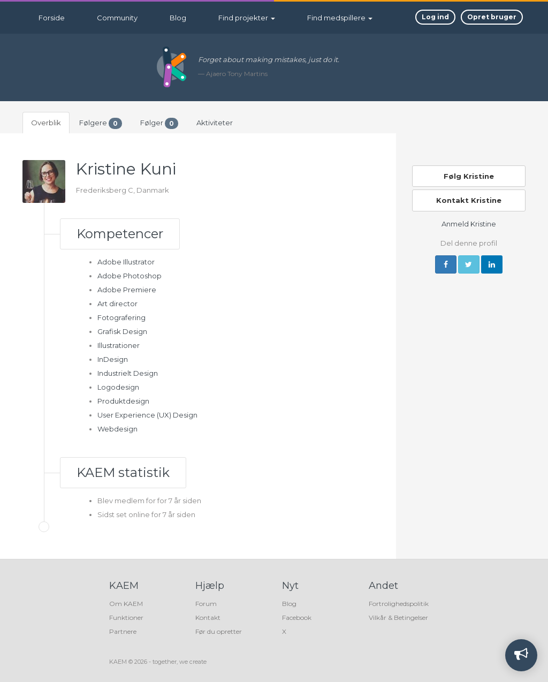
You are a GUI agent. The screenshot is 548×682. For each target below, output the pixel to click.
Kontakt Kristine (468, 200)
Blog (178, 17)
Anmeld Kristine (469, 223)
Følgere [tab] (100, 123)
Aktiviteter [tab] (214, 122)
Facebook (296, 617)
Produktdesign (123, 401)
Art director (117, 303)
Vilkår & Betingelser (398, 617)
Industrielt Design (127, 373)
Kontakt (207, 617)
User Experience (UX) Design (147, 415)
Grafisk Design (122, 331)
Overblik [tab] (46, 122)
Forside (52, 17)
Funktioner (126, 617)
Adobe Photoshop (129, 275)
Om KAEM (126, 604)
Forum (206, 604)
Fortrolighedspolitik (399, 604)
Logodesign (118, 387)
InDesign (112, 359)
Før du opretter (218, 631)
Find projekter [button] (246, 17)
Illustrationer (118, 345)
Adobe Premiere (126, 289)
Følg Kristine (469, 176)
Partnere (122, 631)
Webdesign (117, 429)
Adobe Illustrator (126, 261)
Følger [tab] (159, 123)
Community (117, 17)
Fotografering (121, 317)
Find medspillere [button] (339, 17)
